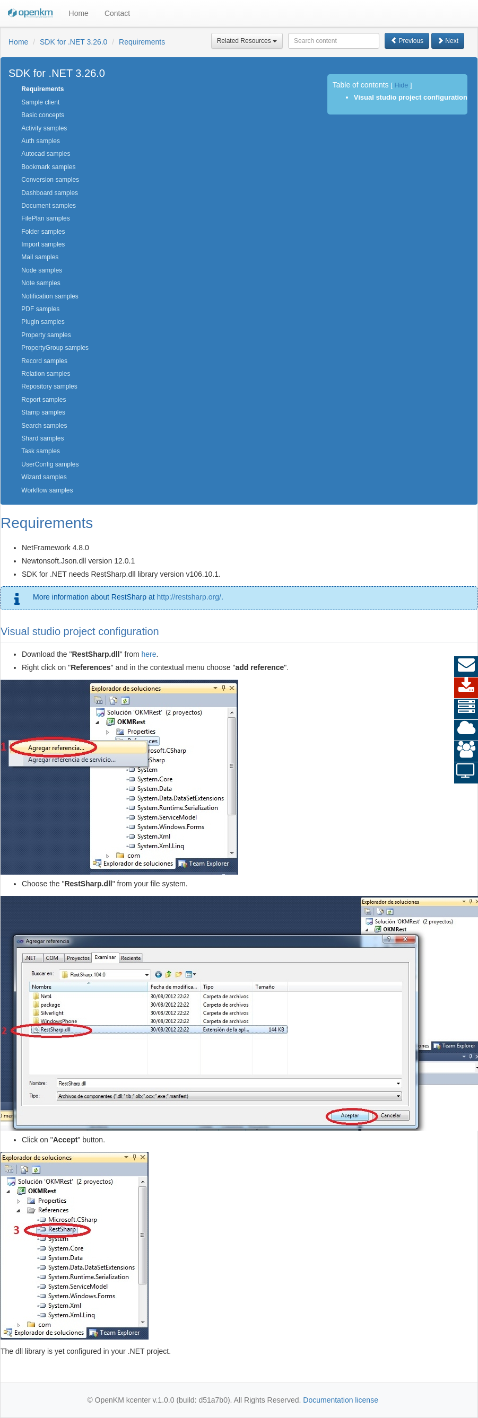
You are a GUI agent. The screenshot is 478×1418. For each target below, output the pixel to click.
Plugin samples (42, 321)
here (148, 654)
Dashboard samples (49, 193)
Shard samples (42, 438)
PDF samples (40, 309)
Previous (406, 41)
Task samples (40, 451)
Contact (117, 13)
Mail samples (39, 257)
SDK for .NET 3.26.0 (73, 42)
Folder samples (43, 231)
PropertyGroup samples (55, 347)
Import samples (43, 244)
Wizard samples (43, 477)
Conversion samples (50, 179)
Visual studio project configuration (410, 97)
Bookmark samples (48, 167)
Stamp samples (43, 412)
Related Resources (247, 41)
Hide (401, 85)
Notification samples (49, 296)
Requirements (142, 42)
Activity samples (44, 128)
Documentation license (340, 1400)
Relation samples (45, 373)
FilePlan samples (45, 218)
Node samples (41, 270)
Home (79, 13)
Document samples (48, 205)
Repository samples (49, 386)
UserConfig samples (50, 464)
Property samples (46, 335)
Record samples (44, 361)
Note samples (40, 283)
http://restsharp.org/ (189, 597)
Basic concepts (42, 115)
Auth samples (40, 141)
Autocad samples (45, 153)
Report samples (43, 399)
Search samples (44, 425)
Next (447, 41)
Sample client (40, 102)
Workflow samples (47, 490)
